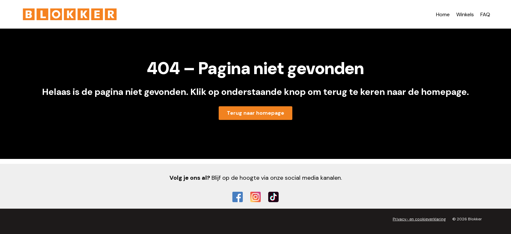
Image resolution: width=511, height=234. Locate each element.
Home (443, 14)
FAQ (485, 14)
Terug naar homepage (255, 113)
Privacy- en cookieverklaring (419, 219)
